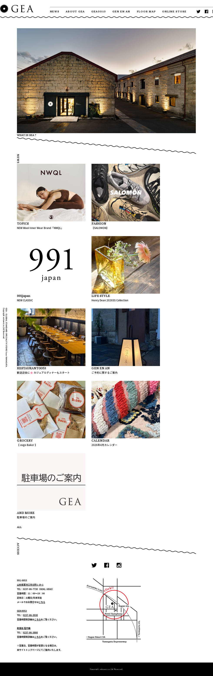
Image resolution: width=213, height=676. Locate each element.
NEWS (54, 11)
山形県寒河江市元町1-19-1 (30, 584)
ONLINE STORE (174, 11)
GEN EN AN (121, 11)
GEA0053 (98, 11)
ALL (19, 527)
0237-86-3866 (30, 632)
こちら (42, 602)
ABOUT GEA (75, 11)
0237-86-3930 (30, 615)
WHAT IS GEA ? (26, 135)
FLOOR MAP (146, 11)
